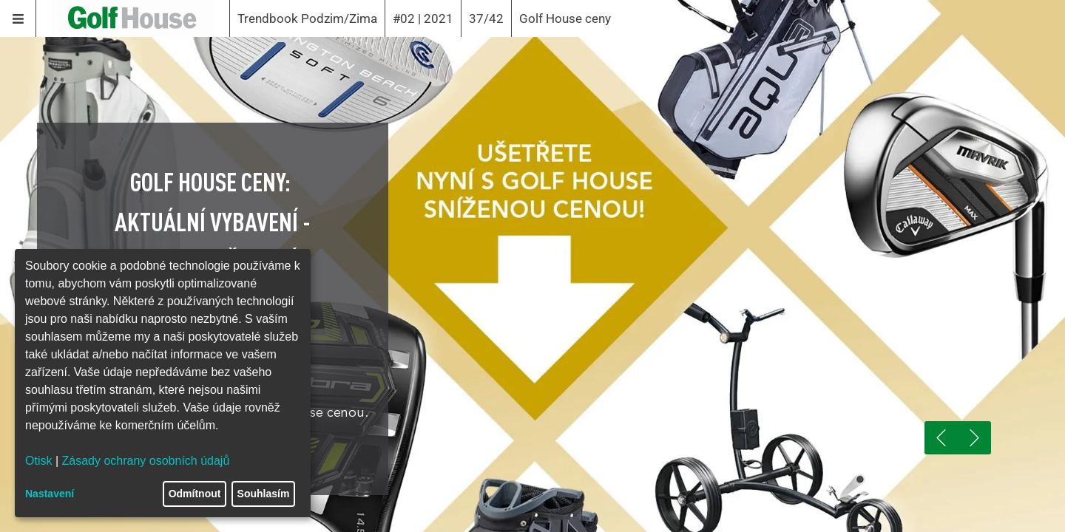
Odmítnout (195, 493)
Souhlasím (263, 493)
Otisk (38, 460)
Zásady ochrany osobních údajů (146, 460)
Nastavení (49, 493)
